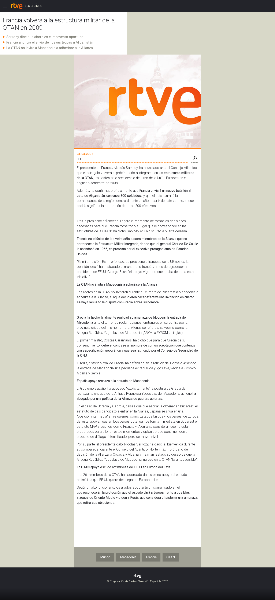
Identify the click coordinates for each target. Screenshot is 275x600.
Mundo (105, 557)
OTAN (170, 557)
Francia (151, 557)
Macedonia (128, 557)
